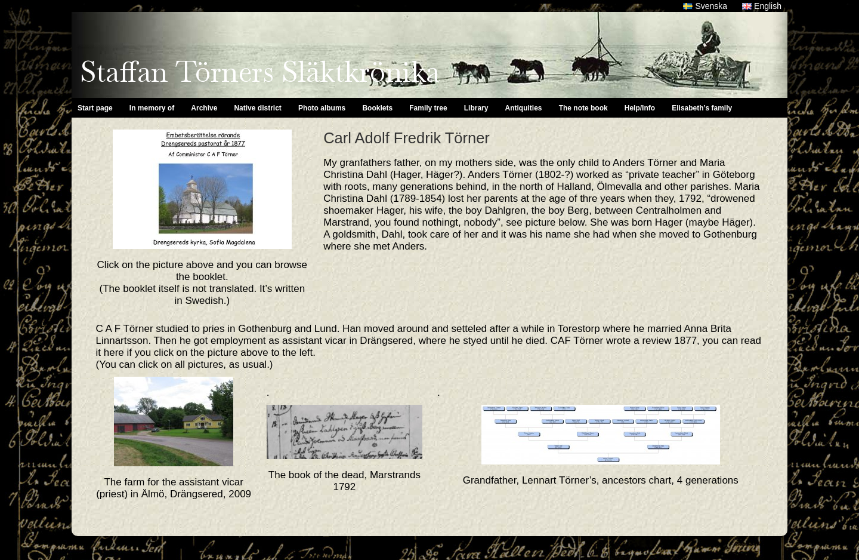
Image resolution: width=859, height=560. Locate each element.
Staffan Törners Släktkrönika (260, 71)
